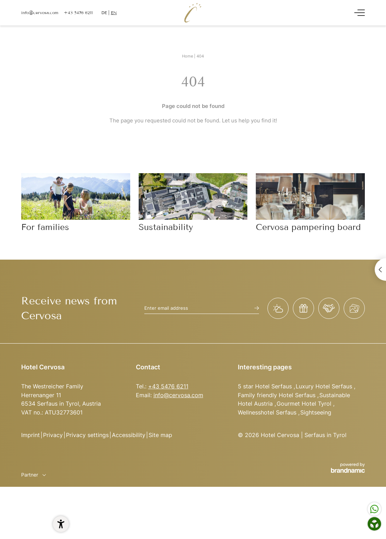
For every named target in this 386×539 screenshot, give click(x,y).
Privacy (53, 434)
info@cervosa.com (178, 395)
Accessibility (128, 434)
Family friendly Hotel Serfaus (277, 395)
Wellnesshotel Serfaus (268, 412)
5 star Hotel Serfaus (266, 386)
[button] (61, 524)
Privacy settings (87, 434)
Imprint (30, 434)
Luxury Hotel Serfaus (325, 386)
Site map (160, 434)
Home (188, 56)
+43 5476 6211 (168, 386)
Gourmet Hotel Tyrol (305, 403)
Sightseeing (315, 412)
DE (104, 12)
